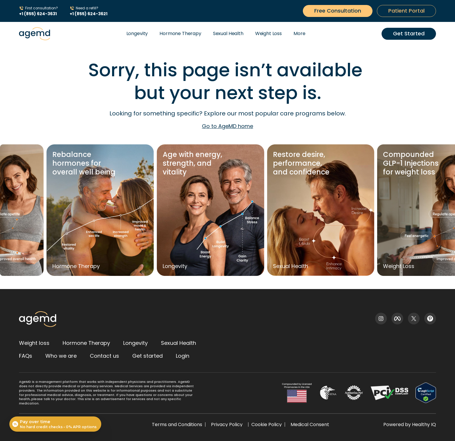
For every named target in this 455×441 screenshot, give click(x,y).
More (299, 33)
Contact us (104, 355)
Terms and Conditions (177, 424)
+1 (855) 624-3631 (38, 14)
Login (182, 355)
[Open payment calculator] (55, 424)
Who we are (61, 355)
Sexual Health (228, 33)
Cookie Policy (266, 424)
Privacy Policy (227, 424)
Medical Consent (310, 424)
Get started (147, 355)
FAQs (25, 355)
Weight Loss (268, 33)
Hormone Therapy (180, 33)
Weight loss (34, 343)
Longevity (137, 33)
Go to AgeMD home (227, 126)
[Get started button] (337, 11)
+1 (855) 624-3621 (88, 14)
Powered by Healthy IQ (409, 424)
